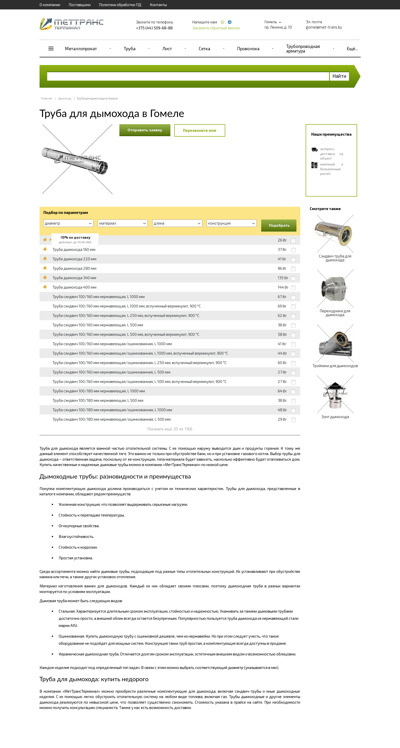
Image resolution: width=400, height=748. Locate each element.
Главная (46, 98)
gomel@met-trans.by (324, 27)
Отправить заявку (145, 129)
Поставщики (80, 4)
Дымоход (64, 98)
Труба (129, 48)
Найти (339, 76)
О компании (50, 4)
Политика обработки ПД (120, 4)
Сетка (204, 48)
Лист (167, 48)
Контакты (158, 4)
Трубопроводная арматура (303, 48)
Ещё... (352, 48)
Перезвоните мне (199, 130)
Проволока (248, 48)
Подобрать (279, 225)
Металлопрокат (81, 48)
